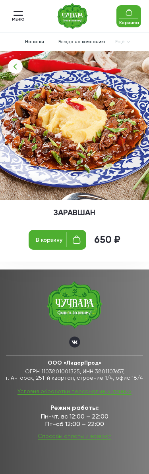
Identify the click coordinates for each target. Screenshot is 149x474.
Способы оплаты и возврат (74, 436)
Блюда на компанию (81, 41)
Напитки (34, 41)
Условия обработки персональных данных (74, 391)
